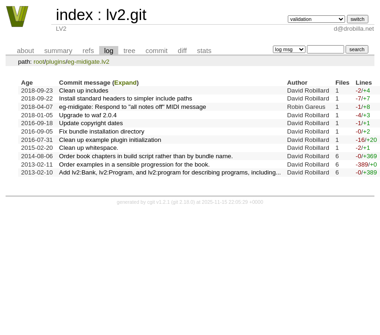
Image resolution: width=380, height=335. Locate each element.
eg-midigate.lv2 (88, 61)
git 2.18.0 (183, 202)
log (109, 50)
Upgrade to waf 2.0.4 (88, 115)
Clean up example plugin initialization (110, 139)
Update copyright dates (91, 123)
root (39, 61)
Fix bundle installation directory (101, 131)
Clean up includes (84, 90)
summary (58, 50)
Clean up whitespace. (88, 147)
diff (182, 50)
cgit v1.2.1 (158, 202)
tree (129, 50)
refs (88, 50)
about (25, 50)
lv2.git (126, 14)
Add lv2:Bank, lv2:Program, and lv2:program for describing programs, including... (170, 172)
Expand (125, 82)
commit (157, 50)
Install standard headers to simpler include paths (125, 98)
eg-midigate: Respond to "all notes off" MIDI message (132, 106)
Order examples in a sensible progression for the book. (134, 164)
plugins (56, 61)
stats (204, 50)
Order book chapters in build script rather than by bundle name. (146, 156)
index (74, 14)
